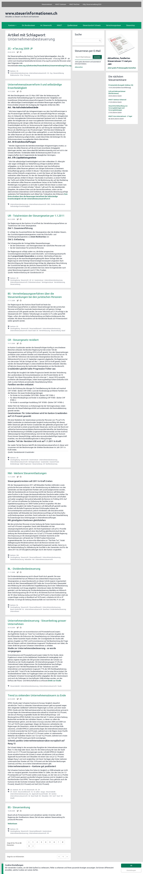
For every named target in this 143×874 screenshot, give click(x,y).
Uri (33, 280)
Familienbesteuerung (17, 559)
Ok (131, 865)
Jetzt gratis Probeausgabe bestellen (122, 68)
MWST (59, 25)
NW (17, 555)
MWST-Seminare (60, 4)
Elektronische (14, 75)
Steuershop (130, 25)
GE (23, 790)
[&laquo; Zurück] (29, 842)
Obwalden (45, 796)
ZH (39, 790)
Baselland (46, 609)
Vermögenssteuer (47, 282)
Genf (54, 796)
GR (17, 458)
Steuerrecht (24, 280)
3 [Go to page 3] (41, 842)
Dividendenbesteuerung (58, 609)
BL (17, 605)
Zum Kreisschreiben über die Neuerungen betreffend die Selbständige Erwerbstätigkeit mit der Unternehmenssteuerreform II (38, 196)
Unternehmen (14, 611)
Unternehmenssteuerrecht (37, 73)
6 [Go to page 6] (54, 842)
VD (36, 790)
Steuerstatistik (15, 686)
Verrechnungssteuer (113, 25)
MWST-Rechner (74, 4)
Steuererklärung (58, 73)
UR (17, 278)
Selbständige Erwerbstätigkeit (20, 206)
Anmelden (97, 57)
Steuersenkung (15, 284)
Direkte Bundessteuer (58, 204)
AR (50, 794)
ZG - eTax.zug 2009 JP (20, 48)
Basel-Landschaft (16, 609)
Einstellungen (131, 870)
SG (32, 792)
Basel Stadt (32, 330)
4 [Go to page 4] (45, 842)
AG (11, 790)
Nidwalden (28, 559)
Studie (59, 686)
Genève (53, 794)
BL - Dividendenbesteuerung (24, 568)
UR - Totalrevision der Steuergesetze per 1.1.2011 (36, 215)
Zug (51, 73)
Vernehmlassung (59, 282)
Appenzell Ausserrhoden (40, 794)
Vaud (58, 796)
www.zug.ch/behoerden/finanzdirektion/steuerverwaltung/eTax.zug (45, 66)
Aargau (43, 792)
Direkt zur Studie (54, 681)
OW (50, 796)
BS (17, 326)
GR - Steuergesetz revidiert (23, 339)
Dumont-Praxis (54, 462)
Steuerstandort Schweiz (92, 25)
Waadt (12, 798)
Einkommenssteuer (34, 282)
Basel (63, 330)
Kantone (13, 71)
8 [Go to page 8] (62, 842)
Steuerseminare (47, 4)
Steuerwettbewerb (35, 328)
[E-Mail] (83, 56)
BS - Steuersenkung (19, 807)
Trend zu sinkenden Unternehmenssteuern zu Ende (37, 695)
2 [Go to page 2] (37, 842)
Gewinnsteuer (39, 280)
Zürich (15, 792)
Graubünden (45, 462)
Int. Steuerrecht (46, 25)
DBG (48, 204)
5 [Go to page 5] (49, 842)
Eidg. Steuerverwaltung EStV (92, 4)
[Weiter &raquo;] (33, 846)
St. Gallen (37, 792)
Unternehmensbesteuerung (19, 73)
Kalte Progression (25, 464)
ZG (17, 71)
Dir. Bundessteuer (28, 25)
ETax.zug (27, 75)
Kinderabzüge (14, 464)
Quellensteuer (72, 25)
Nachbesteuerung (51, 464)
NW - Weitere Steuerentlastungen (27, 473)
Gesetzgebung (15, 280)
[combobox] (88, 41)
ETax (21, 75)
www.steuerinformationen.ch (31, 13)
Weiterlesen (12, 824)
